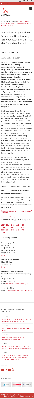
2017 (17, 227)
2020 (3, 227)
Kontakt (13, 396)
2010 (3, 232)
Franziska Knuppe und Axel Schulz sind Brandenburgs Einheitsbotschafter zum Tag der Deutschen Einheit (16, 23)
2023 (12, 225)
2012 (17, 230)
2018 (12, 227)
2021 (22, 225)
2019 (7, 227)
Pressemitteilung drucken (12, 217)
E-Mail (3, 255)
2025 (3, 225)
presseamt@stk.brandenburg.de (17, 284)
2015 (3, 230)
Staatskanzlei (12, 21)
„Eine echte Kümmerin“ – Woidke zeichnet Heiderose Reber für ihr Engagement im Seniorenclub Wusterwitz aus (15, 357)
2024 (7, 225)
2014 (7, 230)
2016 (22, 227)
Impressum (6, 396)
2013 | (13, 230)
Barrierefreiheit (21, 396)
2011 (22, 230)
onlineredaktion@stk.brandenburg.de (19, 290)
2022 (17, 225)
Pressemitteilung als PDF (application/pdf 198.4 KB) (16, 211)
